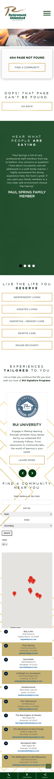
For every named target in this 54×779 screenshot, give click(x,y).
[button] (40, 594)
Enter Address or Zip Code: (27, 494)
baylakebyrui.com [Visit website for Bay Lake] (28, 637)
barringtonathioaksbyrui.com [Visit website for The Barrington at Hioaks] (28, 720)
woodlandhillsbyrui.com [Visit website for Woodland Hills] (28, 748)
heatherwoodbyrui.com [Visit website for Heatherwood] (28, 692)
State (4, 537)
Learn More (27, 437)
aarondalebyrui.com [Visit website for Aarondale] (28, 665)
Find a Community (27, 67)
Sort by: (27, 505)
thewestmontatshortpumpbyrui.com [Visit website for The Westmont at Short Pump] (28, 734)
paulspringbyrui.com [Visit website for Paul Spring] (28, 651)
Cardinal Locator (15, 625)
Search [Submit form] (7, 530)
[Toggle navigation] (47, 13)
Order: (27, 517)
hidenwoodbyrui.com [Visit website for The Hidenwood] (28, 706)
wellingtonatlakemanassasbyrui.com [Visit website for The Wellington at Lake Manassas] (28, 762)
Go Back (27, 106)
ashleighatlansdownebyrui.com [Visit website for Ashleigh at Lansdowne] (28, 678)
